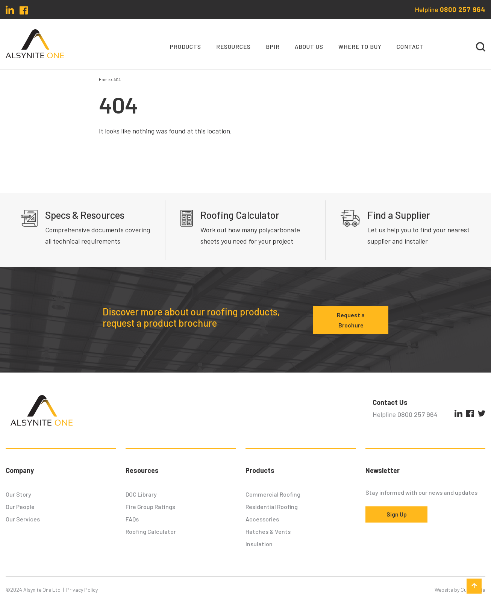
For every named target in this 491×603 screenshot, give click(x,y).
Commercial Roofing (273, 494)
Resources (233, 46)
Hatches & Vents (268, 531)
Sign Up (396, 514)
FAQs (132, 519)
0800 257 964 (462, 9)
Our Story (18, 494)
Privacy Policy (82, 589)
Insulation (259, 543)
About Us (309, 46)
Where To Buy (360, 46)
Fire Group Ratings (150, 506)
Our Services (23, 519)
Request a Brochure (351, 320)
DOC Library (141, 494)
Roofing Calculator (151, 531)
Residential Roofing (272, 506)
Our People (20, 506)
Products (185, 46)
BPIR (273, 46)
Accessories (262, 519)
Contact (410, 46)
